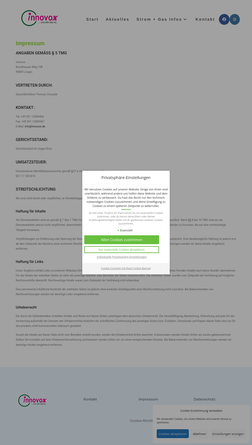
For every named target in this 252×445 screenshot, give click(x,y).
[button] (126, 251)
